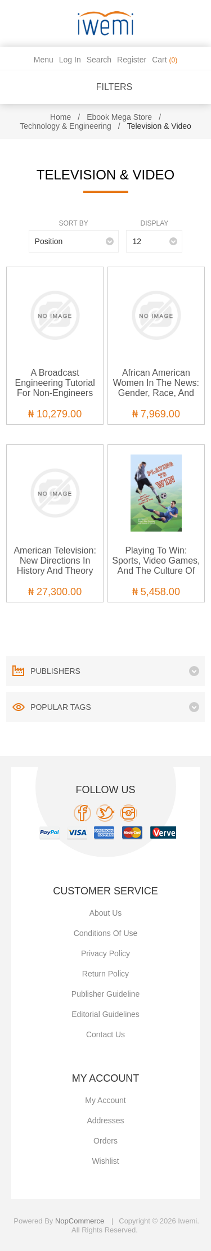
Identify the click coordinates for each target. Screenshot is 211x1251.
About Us (105, 912)
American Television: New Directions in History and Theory (55, 560)
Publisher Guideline (105, 993)
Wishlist (105, 1161)
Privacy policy (105, 953)
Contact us (105, 1034)
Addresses (105, 1120)
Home (60, 117)
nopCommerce (79, 1221)
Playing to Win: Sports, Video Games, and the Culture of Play (156, 566)
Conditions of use (106, 933)
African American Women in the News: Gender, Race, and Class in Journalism (156, 388)
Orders (105, 1140)
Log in (70, 59)
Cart (164, 59)
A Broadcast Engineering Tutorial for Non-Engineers (55, 383)
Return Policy (105, 973)
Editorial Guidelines (105, 1014)
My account (105, 1100)
